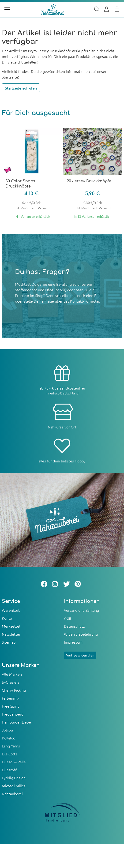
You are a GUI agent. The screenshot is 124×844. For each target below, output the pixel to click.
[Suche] (97, 9)
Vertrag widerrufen (80, 655)
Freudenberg (12, 713)
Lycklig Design (14, 777)
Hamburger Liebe (16, 721)
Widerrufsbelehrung (81, 634)
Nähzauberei (12, 793)
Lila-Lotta (9, 753)
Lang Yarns (11, 745)
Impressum (73, 642)
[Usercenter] (107, 9)
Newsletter (11, 634)
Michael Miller (13, 785)
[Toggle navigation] (7, 9)
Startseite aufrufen (21, 88)
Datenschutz (74, 626)
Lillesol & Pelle (14, 761)
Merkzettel (11, 626)
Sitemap (8, 642)
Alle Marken (12, 674)
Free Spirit (10, 706)
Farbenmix (10, 698)
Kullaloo (8, 737)
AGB (67, 618)
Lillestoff (9, 769)
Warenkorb (11, 610)
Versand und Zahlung (81, 610)
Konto (7, 618)
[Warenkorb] (117, 9)
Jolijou (7, 729)
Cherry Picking (14, 690)
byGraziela (10, 682)
